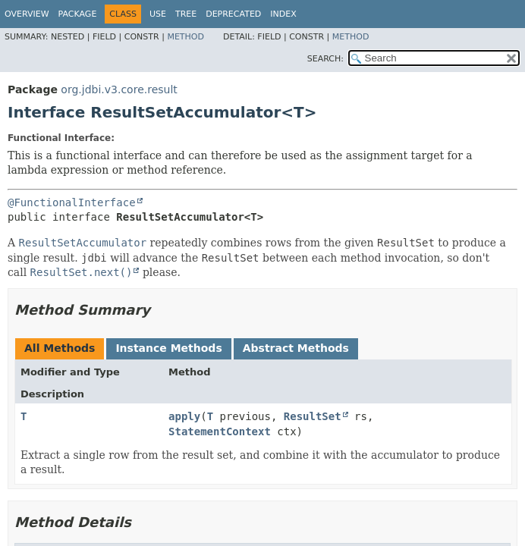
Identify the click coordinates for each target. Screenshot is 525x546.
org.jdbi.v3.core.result (119, 89)
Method (185, 37)
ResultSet (312, 416)
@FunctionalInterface (72, 202)
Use (157, 14)
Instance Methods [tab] (168, 348)
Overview (27, 14)
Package (77, 14)
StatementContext (219, 431)
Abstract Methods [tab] (296, 348)
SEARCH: (325, 59)
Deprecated (233, 14)
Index (283, 14)
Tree (185, 14)
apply (184, 416)
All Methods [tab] (59, 348)
